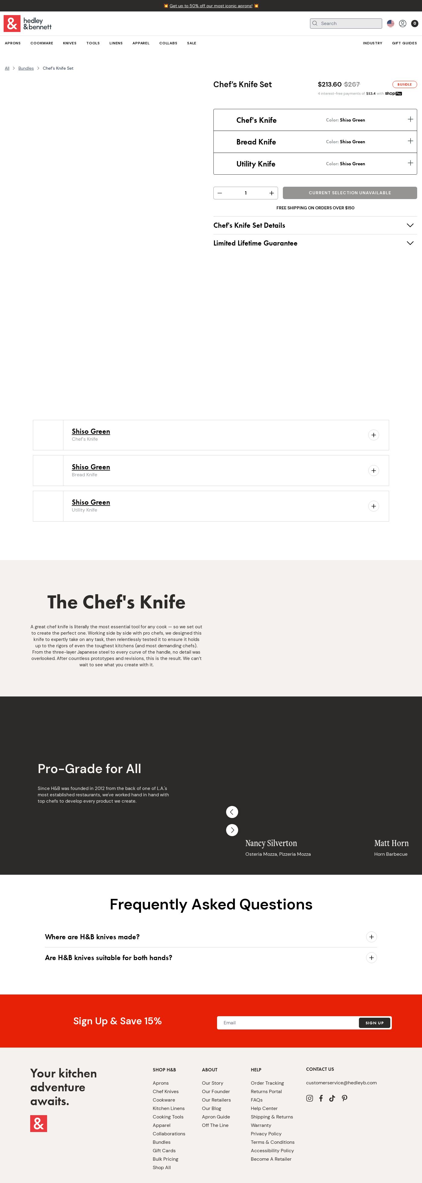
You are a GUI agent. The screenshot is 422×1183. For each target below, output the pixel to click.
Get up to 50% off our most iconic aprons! (211, 5)
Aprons (161, 1054)
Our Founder (216, 1063)
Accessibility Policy (272, 1122)
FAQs (257, 1071)
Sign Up (375, 994)
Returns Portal (266, 1063)
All (7, 68)
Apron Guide (216, 1088)
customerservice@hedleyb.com (341, 1054)
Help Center (264, 1080)
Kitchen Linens (169, 1080)
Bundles (26, 68)
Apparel (162, 1096)
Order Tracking (267, 1054)
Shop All (162, 1139)
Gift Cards (164, 1122)
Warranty (261, 1096)
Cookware (164, 1071)
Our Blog (211, 1080)
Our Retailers (216, 1071)
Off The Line (215, 1096)
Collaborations (169, 1105)
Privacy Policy (266, 1105)
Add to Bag (350, 194)
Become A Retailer (271, 1130)
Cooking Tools (168, 1088)
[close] (412, 1174)
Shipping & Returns (272, 1088)
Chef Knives (166, 1063)
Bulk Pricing (165, 1130)
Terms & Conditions (273, 1113)
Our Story (212, 1054)
